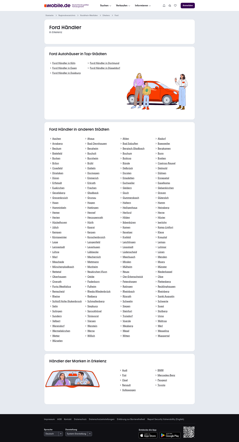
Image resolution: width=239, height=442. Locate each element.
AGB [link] (59, 419)
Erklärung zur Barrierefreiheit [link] (131, 419)
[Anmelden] (188, 5)
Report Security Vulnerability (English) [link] (165, 419)
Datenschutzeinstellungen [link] (101, 419)
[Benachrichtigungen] (164, 5)
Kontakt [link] (68, 419)
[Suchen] (106, 5)
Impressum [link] (49, 419)
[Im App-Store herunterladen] (149, 435)
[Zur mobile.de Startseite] (67, 6)
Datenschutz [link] (80, 419)
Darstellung (71, 429)
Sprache (48, 429)
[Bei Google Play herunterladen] (170, 435)
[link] (169, 5)
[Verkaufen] (123, 5)
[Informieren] (143, 5)
